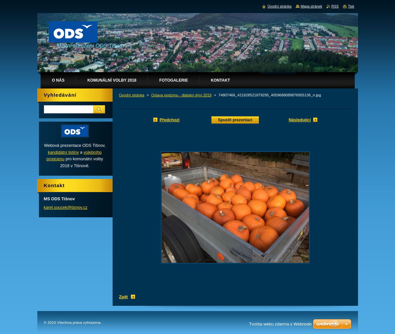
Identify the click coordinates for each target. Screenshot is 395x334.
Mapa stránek (311, 6)
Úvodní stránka (131, 95)
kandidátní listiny (63, 152)
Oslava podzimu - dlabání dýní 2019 (181, 95)
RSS (335, 6)
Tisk (351, 6)
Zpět (123, 296)
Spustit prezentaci (235, 120)
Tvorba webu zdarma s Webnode (280, 324)
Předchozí (170, 119)
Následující (300, 119)
